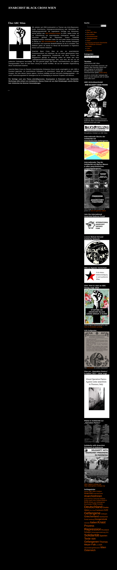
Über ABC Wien (92, 32)
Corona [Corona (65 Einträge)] (100, 504)
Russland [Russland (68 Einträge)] (105, 530)
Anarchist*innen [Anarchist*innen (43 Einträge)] (98, 493)
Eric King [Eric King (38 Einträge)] (92, 510)
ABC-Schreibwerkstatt (48, 41)
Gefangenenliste (92, 38)
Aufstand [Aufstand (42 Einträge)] (99, 500)
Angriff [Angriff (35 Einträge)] (90, 500)
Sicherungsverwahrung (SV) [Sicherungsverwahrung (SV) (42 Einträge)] (99, 532)
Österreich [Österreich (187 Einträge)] (90, 550)
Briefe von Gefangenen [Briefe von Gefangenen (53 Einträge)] (97, 502)
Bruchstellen (91, 34)
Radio (88, 40)
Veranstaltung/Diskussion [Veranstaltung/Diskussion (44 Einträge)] (92, 548)
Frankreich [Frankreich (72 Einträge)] (99, 510)
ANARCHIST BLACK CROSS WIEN (32, 7)
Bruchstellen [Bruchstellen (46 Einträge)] (88, 504)
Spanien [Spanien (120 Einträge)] (103, 535)
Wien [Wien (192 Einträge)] (103, 547)
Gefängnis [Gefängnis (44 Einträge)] (104, 514)
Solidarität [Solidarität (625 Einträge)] (91, 535)
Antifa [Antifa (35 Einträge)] (94, 500)
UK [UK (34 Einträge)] (97, 545)
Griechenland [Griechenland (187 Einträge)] (91, 516)
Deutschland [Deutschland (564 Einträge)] (93, 507)
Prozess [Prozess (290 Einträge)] (89, 525)
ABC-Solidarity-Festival (52, 33)
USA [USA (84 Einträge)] (100, 545)
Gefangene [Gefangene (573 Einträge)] (92, 513)
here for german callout (98, 211)
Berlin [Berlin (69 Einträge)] (86, 502)
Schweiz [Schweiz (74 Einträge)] (87, 532)
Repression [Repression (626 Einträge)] (92, 529)
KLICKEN (90, 368)
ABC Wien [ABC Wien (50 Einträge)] (92, 491)
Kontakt (89, 46)
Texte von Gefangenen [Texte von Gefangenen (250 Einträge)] (91, 540)
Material (89, 50)
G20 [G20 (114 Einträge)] (106, 510)
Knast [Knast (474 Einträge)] (102, 522)
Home (88, 30)
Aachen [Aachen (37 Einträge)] (86, 491)
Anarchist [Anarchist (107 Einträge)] (88, 493)
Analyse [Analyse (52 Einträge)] (99, 491)
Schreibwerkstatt (92, 36)
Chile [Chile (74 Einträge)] (95, 504)
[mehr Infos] (103, 72)
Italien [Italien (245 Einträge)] (93, 522)
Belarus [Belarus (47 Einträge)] (104, 500)
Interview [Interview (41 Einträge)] (87, 523)
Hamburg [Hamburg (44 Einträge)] (91, 519)
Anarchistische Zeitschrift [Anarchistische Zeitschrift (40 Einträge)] (91, 498)
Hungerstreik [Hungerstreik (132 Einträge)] (101, 519)
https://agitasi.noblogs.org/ (92, 484)
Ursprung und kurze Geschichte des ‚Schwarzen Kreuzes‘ (96, 43)
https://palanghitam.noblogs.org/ (94, 486)
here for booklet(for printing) (93, 327)
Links (88, 48)
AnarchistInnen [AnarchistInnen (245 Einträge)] (93, 496)
